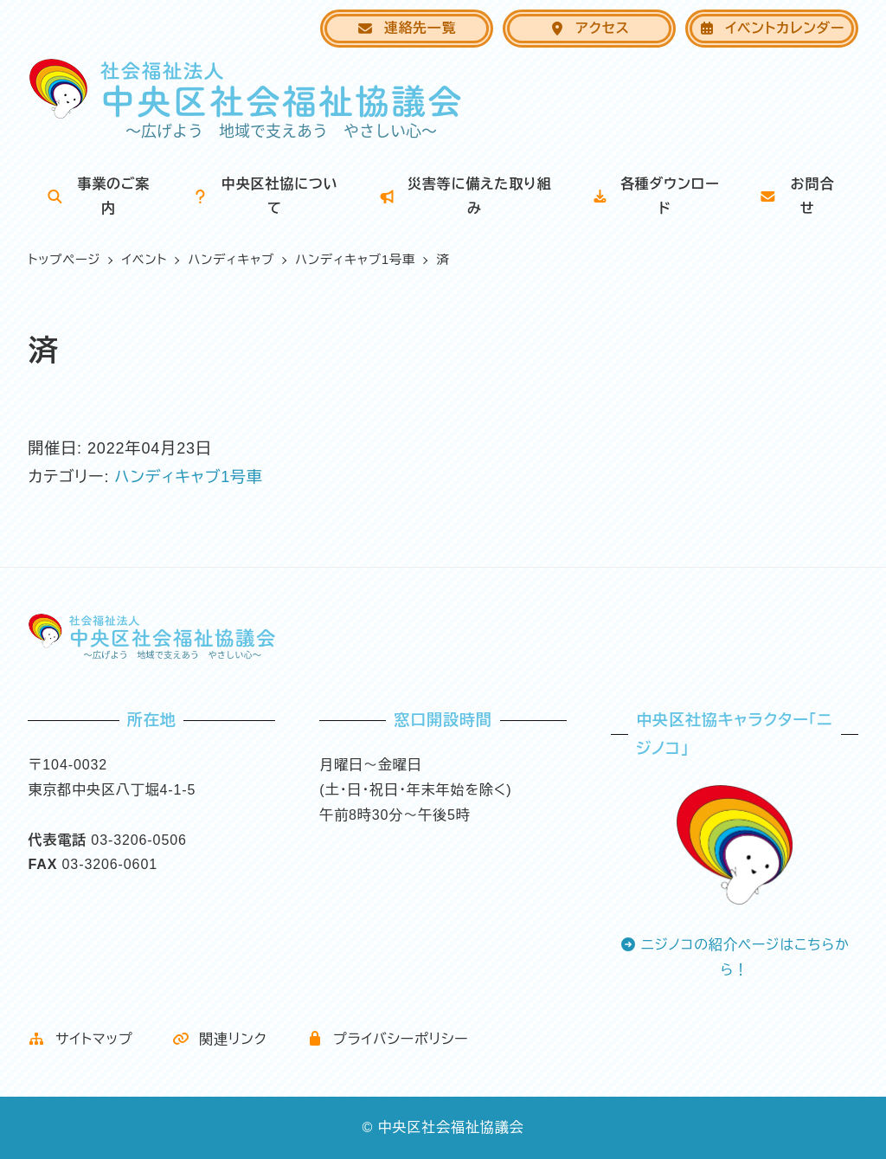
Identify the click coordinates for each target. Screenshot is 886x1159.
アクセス (589, 28)
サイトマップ (80, 1039)
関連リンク (219, 1039)
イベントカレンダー (771, 28)
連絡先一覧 (406, 28)
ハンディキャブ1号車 (188, 477)
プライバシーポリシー (387, 1039)
